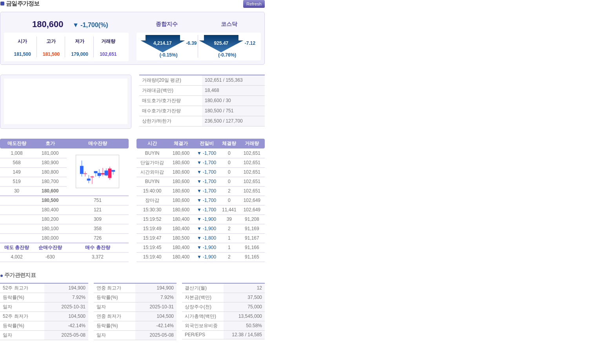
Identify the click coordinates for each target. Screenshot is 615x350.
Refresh (254, 4)
